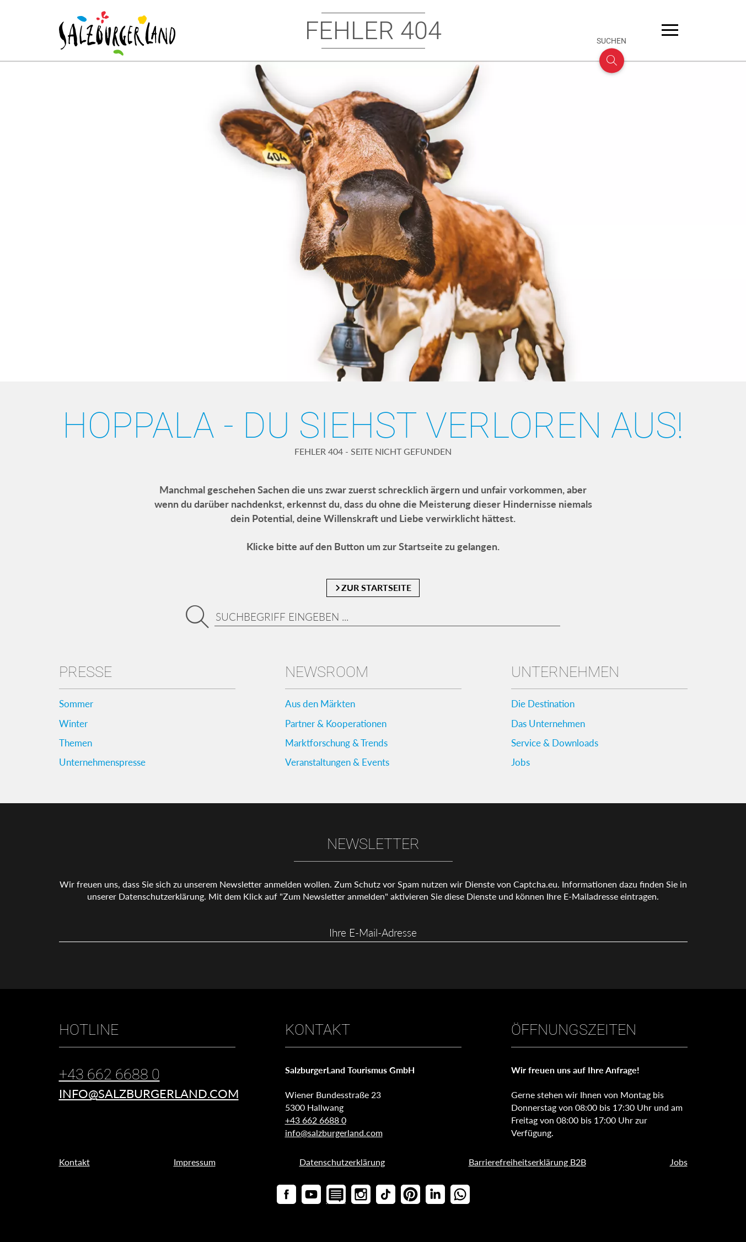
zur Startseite (373, 588)
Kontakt (74, 1166)
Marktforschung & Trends (341, 745)
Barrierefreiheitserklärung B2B (527, 1166)
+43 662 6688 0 (109, 1079)
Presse (85, 672)
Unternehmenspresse (106, 765)
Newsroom (326, 672)
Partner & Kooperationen (340, 725)
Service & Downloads (558, 745)
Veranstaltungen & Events (341, 765)
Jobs (521, 765)
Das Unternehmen (551, 725)
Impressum (195, 1166)
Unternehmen (565, 672)
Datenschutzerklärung (161, 900)
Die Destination (546, 704)
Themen (77, 745)
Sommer (77, 704)
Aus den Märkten (323, 704)
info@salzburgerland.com (149, 1097)
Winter (74, 725)
